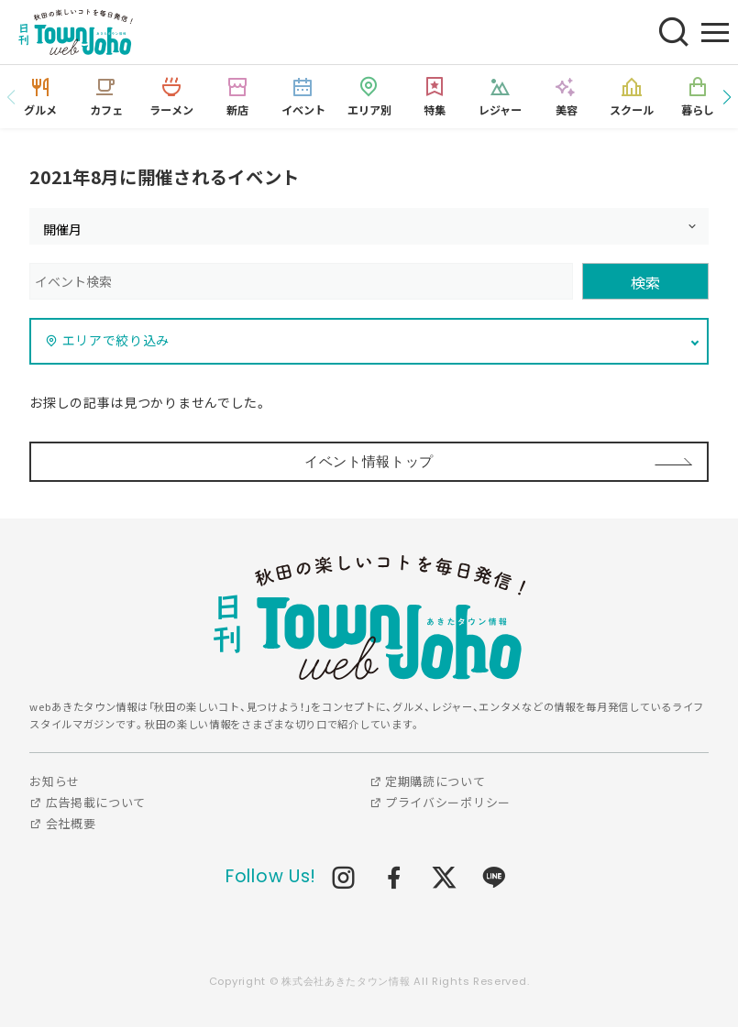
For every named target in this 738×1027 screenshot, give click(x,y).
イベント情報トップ (369, 461)
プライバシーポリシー (440, 802)
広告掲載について (87, 802)
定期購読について (427, 781)
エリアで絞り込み (107, 340)
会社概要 (62, 823)
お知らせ (54, 781)
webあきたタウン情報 (369, 618)
